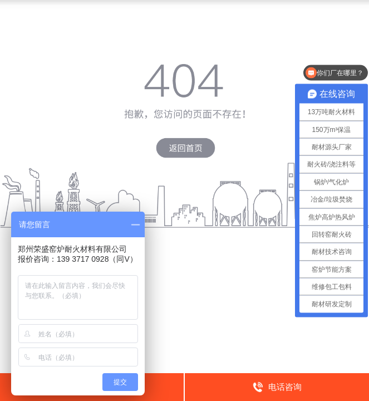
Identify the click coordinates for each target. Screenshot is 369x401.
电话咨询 (277, 386)
